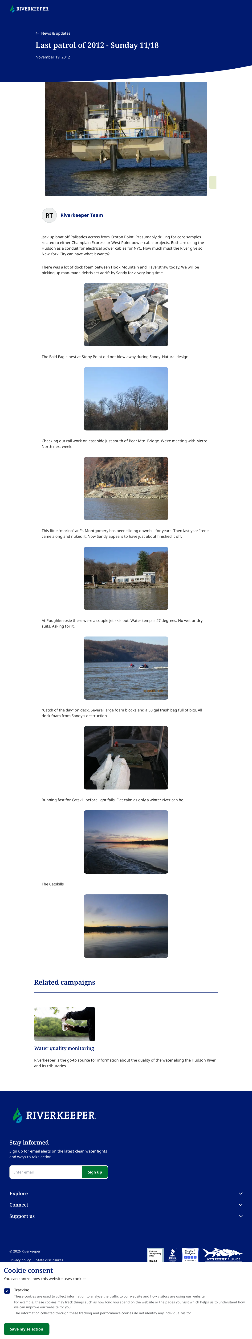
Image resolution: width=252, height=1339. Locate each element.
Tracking (21, 1290)
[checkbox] (7, 1290)
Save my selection (26, 1329)
